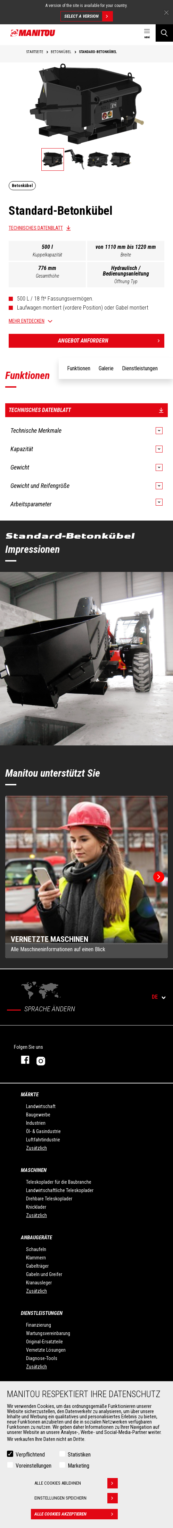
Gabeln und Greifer (44, 1274)
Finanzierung (38, 1325)
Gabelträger (37, 1266)
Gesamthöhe (47, 275)
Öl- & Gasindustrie (43, 1131)
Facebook (22, 1059)
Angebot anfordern (111, 341)
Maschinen (34, 1170)
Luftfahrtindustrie (43, 1139)
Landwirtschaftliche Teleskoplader (59, 1190)
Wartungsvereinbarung (48, 1333)
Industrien (36, 1123)
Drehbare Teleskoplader (49, 1198)
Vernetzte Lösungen (46, 1350)
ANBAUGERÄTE (36, 1237)
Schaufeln (36, 1249)
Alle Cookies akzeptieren (76, 1514)
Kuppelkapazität (47, 254)
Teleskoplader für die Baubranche (58, 1182)
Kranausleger (39, 1282)
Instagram (62, 1059)
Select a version (88, 16)
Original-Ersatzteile (44, 1341)
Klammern (36, 1257)
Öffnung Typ (126, 281)
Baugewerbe (38, 1114)
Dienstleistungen (42, 1313)
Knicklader (36, 1207)
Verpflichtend (30, 1454)
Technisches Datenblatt (36, 228)
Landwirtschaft (41, 1106)
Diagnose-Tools (41, 1358)
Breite (126, 254)
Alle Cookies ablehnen (76, 1483)
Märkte (30, 1094)
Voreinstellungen (33, 1465)
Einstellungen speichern (76, 1498)
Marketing (78, 1465)
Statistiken (79, 1454)
